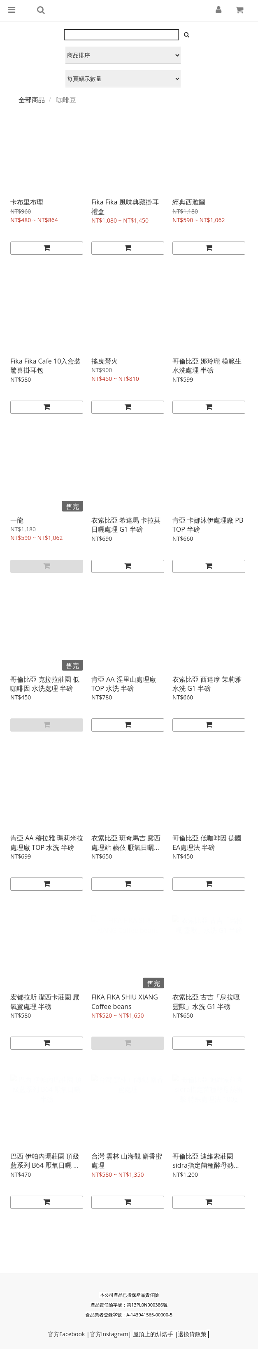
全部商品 (32, 99)
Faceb (67, 1334)
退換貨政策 (192, 1334)
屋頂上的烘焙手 (153, 1334)
